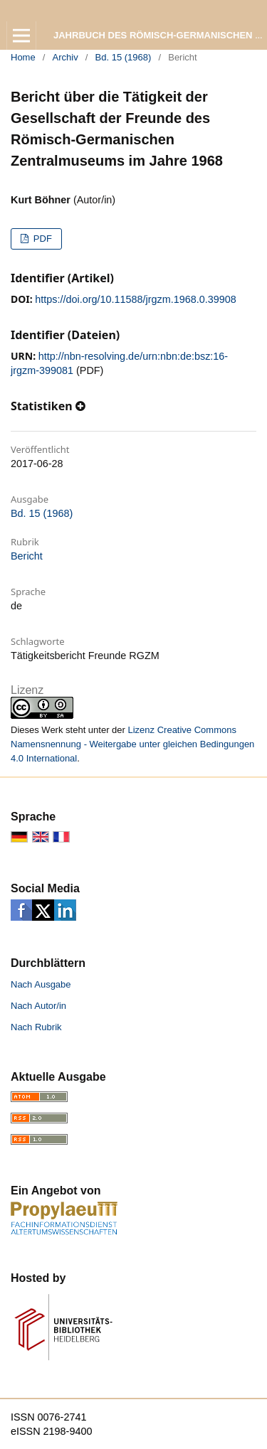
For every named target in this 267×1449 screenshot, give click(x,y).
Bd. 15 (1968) (123, 57)
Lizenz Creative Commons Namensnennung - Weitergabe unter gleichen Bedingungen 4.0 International (132, 744)
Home (23, 57)
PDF (41, 238)
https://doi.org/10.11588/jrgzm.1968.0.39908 (135, 299)
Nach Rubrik (36, 1027)
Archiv (65, 57)
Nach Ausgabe (41, 984)
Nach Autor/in (38, 1005)
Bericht (27, 556)
